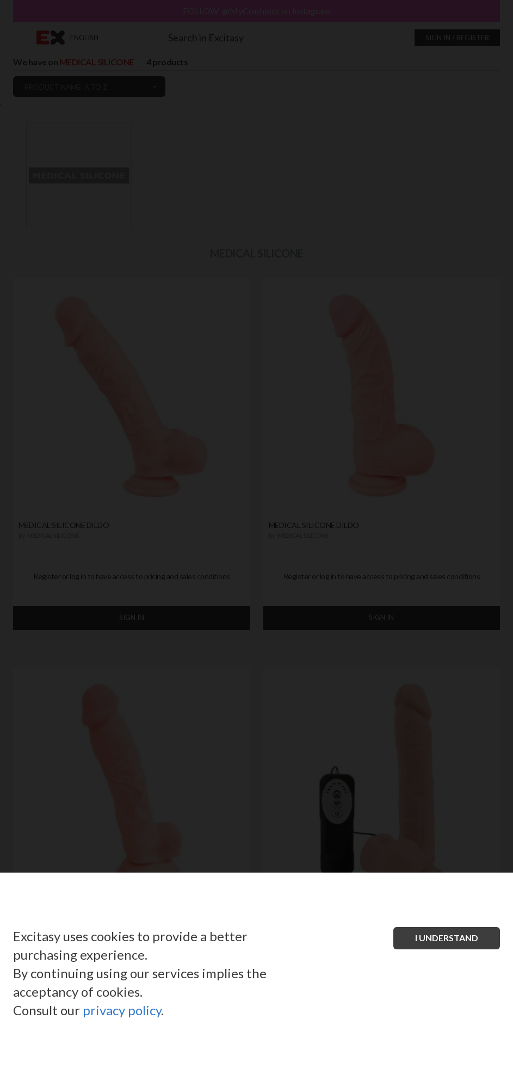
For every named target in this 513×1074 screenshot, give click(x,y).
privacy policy (122, 1010)
